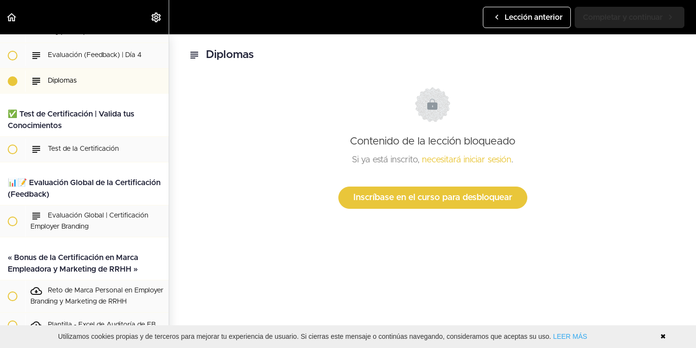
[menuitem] (157, 17)
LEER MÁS (570, 336)
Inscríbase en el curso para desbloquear (432, 197)
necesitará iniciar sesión (466, 160)
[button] (12, 17)
